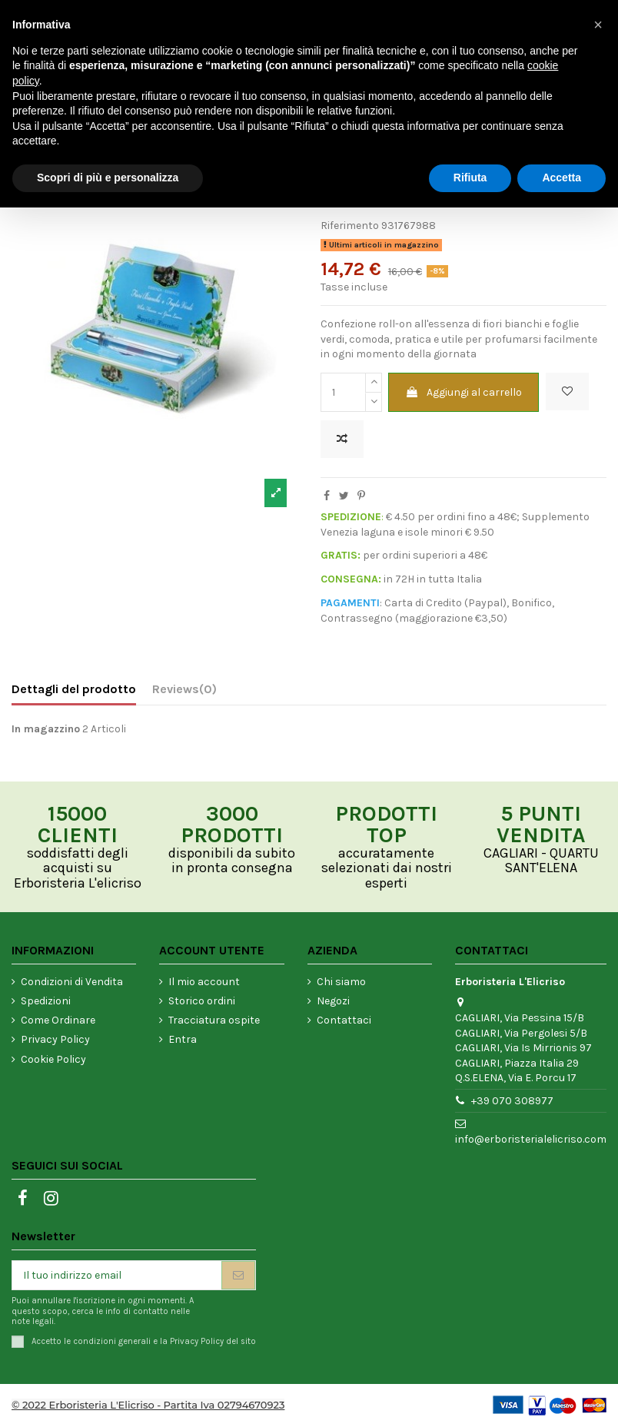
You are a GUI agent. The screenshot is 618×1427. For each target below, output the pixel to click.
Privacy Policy (55, 1039)
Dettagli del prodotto (74, 689)
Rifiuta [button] (470, 177)
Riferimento (350, 225)
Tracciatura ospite (214, 1020)
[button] (598, 24)
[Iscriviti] (238, 1275)
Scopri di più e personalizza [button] (107, 177)
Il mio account (204, 981)
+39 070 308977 (512, 1100)
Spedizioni (46, 1000)
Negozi (333, 1000)
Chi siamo (341, 981)
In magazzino (46, 728)
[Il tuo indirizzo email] (116, 1275)
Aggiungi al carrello (463, 392)
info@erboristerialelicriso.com (530, 1139)
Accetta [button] (561, 177)
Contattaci (344, 1020)
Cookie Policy (53, 1059)
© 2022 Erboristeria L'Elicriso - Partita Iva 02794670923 (148, 1405)
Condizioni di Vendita (72, 981)
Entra (182, 1039)
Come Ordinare (58, 1020)
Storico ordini (201, 1000)
